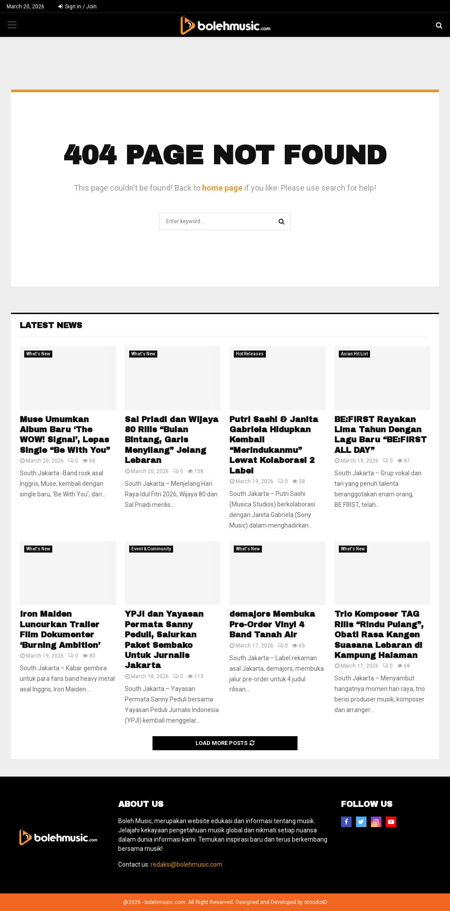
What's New (38, 353)
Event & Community (151, 548)
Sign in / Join (77, 7)
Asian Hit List (354, 353)
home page (222, 187)
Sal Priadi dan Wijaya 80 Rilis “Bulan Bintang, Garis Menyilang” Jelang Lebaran (171, 440)
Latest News (51, 325)
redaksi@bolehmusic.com (186, 864)
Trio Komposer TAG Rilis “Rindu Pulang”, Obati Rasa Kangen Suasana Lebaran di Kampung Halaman (379, 635)
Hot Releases (250, 353)
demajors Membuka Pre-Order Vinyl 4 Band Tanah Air (272, 624)
